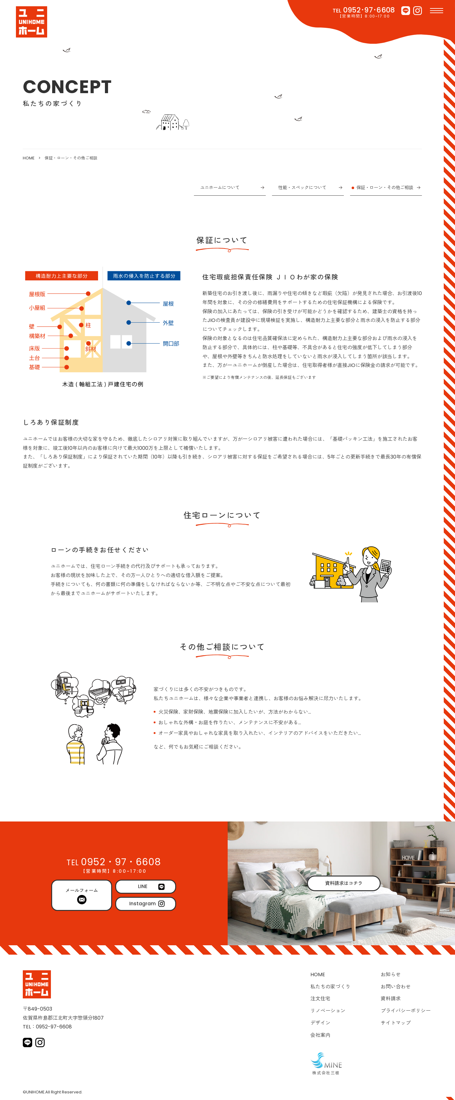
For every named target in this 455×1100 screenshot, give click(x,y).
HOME (28, 158)
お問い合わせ (396, 986)
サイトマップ (396, 1023)
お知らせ (391, 974)
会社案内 (320, 1035)
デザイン (320, 1023)
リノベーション (327, 1010)
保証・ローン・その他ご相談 (384, 187)
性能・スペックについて (302, 187)
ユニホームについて (220, 187)
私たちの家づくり (330, 986)
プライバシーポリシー (406, 1010)
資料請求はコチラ (344, 883)
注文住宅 (320, 998)
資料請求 (391, 998)
